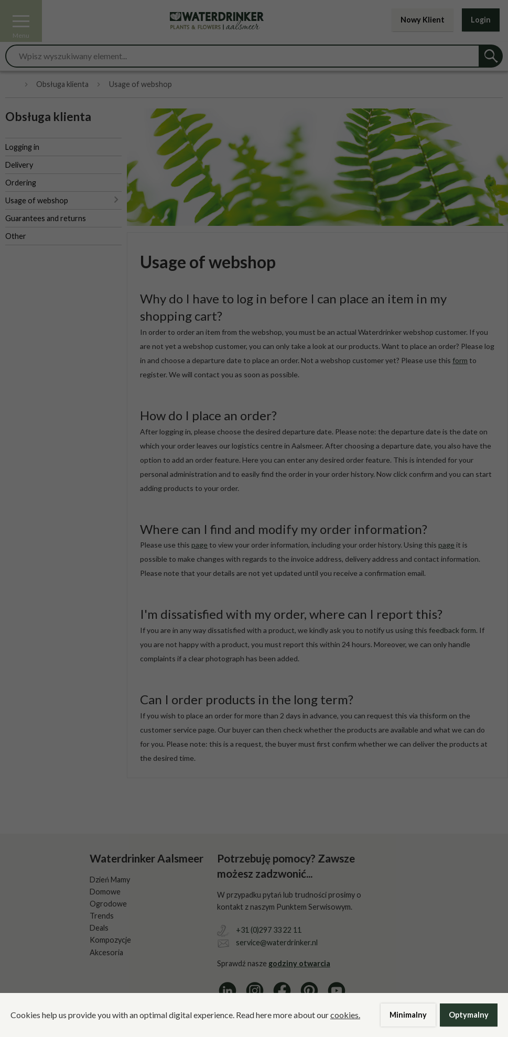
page (199, 544)
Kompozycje (110, 939)
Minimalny (408, 1014)
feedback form (452, 630)
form (439, 715)
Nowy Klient (423, 19)
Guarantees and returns (45, 218)
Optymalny (469, 1014)
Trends (102, 915)
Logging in (22, 147)
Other (15, 236)
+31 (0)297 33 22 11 (268, 929)
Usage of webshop (36, 200)
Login (481, 19)
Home (10, 85)
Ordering (20, 182)
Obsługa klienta (62, 84)
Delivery (19, 164)
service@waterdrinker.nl (277, 942)
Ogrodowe (108, 903)
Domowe (105, 891)
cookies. (345, 1015)
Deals (99, 927)
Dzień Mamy (110, 879)
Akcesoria (106, 952)
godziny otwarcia (299, 963)
